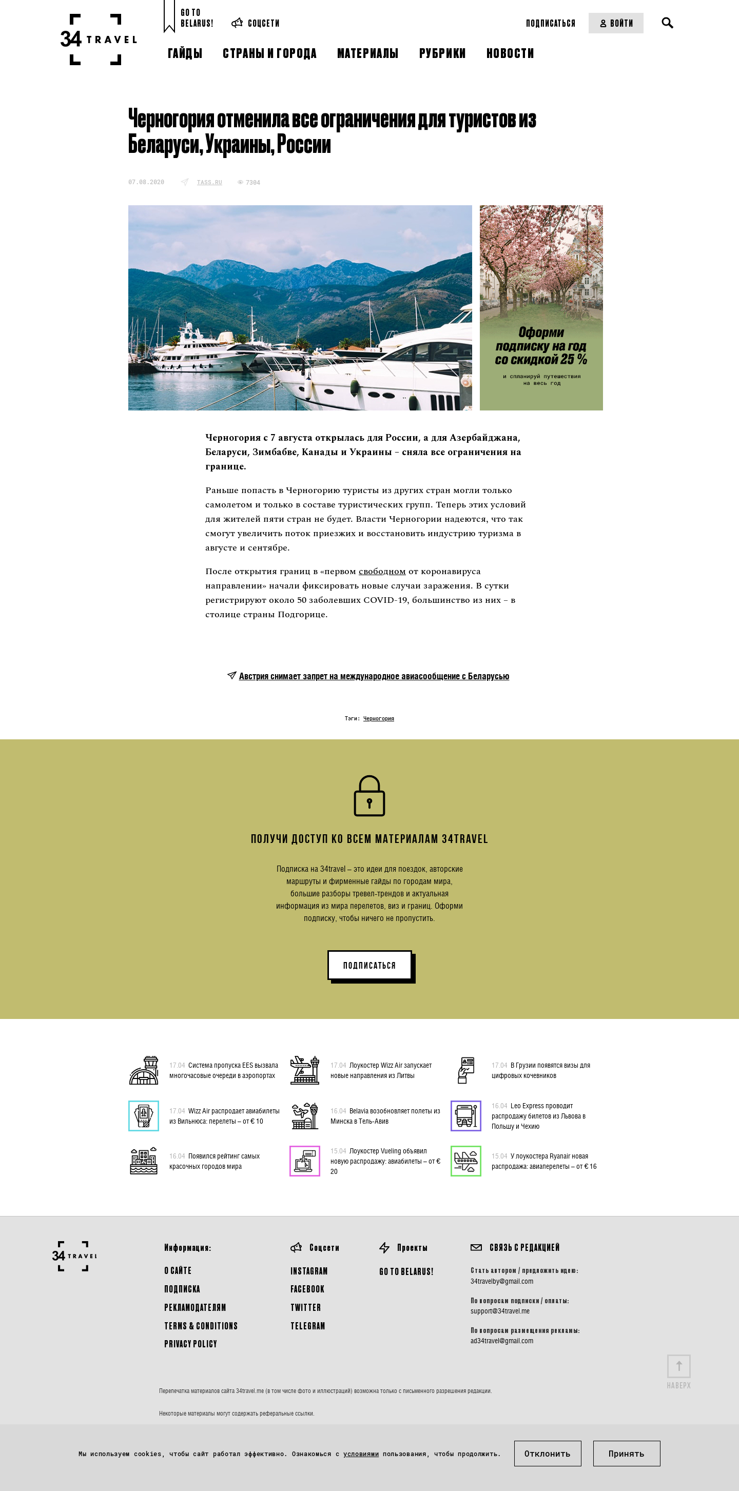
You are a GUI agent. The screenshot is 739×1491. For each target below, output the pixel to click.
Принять (627, 1453)
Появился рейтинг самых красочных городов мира (214, 1160)
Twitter (305, 1307)
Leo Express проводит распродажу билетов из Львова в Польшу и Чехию (539, 1115)
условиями (361, 1453)
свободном (382, 571)
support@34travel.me (500, 1311)
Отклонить (547, 1453)
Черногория (378, 718)
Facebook (307, 1288)
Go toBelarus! (197, 17)
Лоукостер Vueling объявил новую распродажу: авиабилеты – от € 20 (385, 1160)
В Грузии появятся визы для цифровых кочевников (541, 1070)
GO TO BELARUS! (406, 1271)
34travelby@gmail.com (502, 1281)
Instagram (309, 1271)
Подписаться (551, 23)
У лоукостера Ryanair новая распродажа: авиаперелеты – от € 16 (544, 1160)
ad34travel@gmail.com (502, 1341)
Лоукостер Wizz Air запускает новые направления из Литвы (381, 1070)
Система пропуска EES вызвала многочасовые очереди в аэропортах (223, 1070)
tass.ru (209, 182)
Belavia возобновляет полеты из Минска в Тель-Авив (385, 1115)
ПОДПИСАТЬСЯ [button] (369, 965)
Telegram (307, 1325)
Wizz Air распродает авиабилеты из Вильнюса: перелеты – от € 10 (224, 1115)
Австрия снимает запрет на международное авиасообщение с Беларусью (374, 676)
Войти (616, 23)
